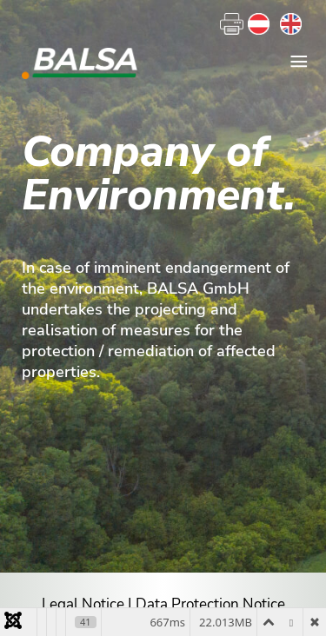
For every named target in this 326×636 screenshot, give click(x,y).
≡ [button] (299, 62)
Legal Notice (83, 604)
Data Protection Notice (210, 604)
